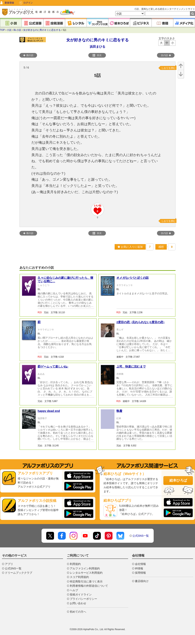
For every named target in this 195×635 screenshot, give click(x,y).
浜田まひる (97, 46)
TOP (2, 30)
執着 (119, 410)
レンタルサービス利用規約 (86, 572)
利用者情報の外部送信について (89, 585)
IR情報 (139, 568)
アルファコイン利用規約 (85, 568)
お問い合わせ (78, 603)
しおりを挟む (168, 68)
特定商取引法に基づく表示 (86, 581)
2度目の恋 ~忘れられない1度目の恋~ (140, 322)
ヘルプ (74, 590)
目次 (96, 55)
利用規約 (75, 564)
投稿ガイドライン (81, 594)
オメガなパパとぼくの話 (132, 277)
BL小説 (17, 30)
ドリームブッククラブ (18, 572)
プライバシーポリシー (83, 598)
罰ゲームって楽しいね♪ (53, 366)
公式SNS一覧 (140, 535)
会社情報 (140, 564)
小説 (9, 30)
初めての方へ (78, 611)
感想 (161, 246)
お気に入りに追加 (130, 246)
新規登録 (9, 2)
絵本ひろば (178, 480)
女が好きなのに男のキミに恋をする (42, 30)
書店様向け (142, 581)
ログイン (28, 2)
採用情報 (140, 572)
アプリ (9, 564)
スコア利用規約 (79, 577)
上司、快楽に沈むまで (131, 366)
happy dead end (49, 410)
